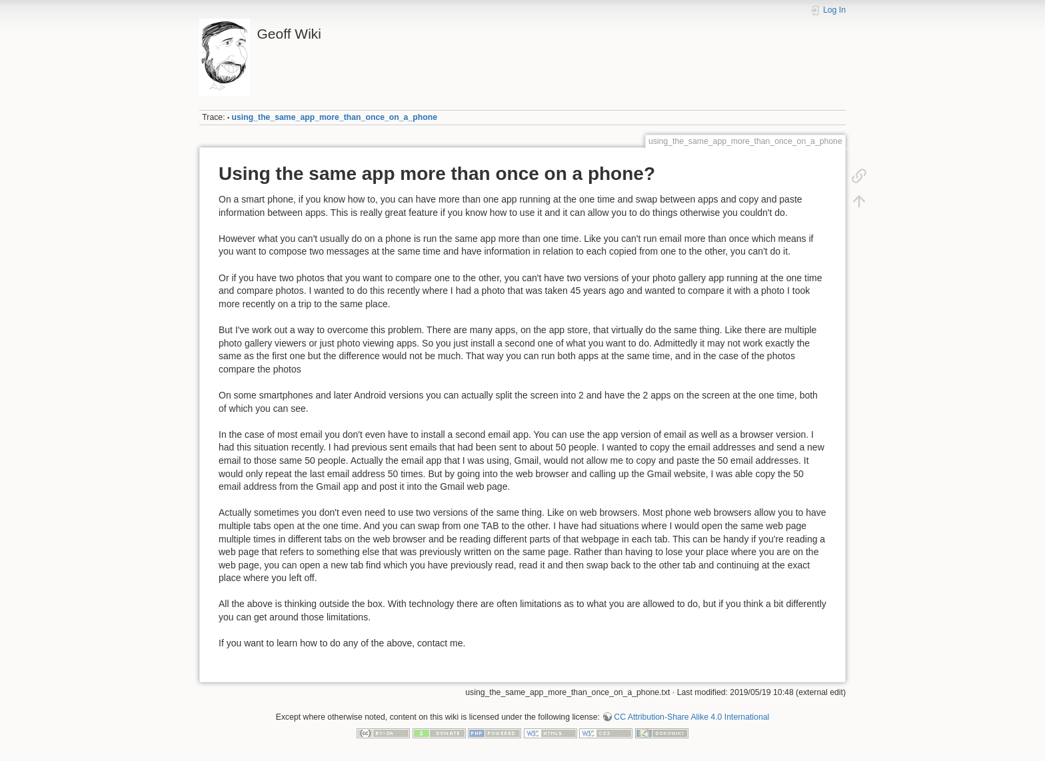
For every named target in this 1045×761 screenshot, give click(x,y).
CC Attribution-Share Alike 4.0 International (691, 717)
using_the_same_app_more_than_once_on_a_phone (334, 117)
